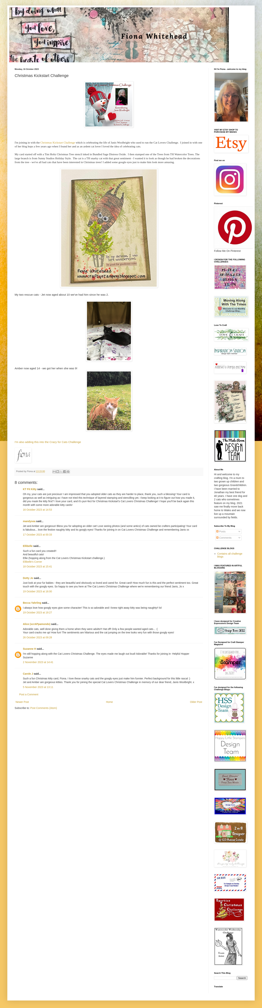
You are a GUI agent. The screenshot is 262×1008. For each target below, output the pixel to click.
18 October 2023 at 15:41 (37, 566)
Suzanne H (29, 648)
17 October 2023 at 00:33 (37, 534)
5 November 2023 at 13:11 (38, 687)
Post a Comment (28, 694)
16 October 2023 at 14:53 (37, 509)
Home (109, 701)
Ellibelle (28, 546)
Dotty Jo (28, 578)
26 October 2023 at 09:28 (37, 637)
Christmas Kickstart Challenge (57, 142)
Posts (221, 531)
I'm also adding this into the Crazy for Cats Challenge (48, 442)
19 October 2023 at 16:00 (37, 591)
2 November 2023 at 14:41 (38, 662)
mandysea (29, 521)
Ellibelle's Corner (32, 561)
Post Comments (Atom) (43, 708)
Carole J (28, 673)
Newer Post (22, 701)
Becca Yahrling (32, 602)
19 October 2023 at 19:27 (37, 612)
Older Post (196, 701)
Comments (224, 537)
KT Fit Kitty (30, 489)
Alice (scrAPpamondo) (36, 624)
